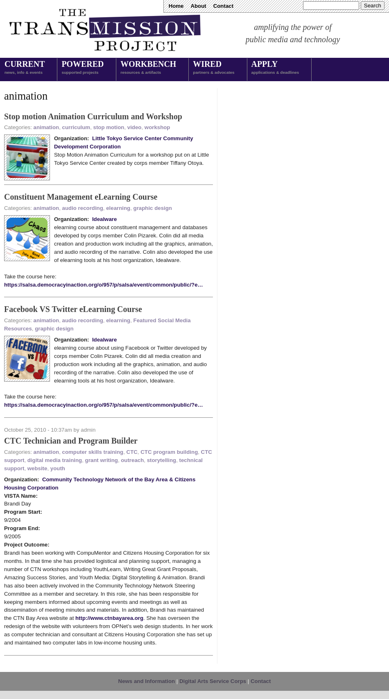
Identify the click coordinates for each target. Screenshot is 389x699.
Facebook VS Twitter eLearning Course (73, 309)
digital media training (54, 460)
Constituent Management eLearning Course (80, 196)
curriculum (76, 127)
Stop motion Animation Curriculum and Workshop (93, 116)
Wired (213, 68)
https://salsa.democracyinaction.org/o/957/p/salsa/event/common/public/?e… (103, 285)
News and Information (146, 681)
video (134, 127)
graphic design (152, 208)
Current (25, 68)
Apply (275, 68)
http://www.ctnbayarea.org (109, 618)
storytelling (161, 460)
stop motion (108, 127)
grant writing (101, 460)
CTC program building (169, 452)
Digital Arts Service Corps (212, 681)
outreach (132, 460)
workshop (157, 127)
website (37, 468)
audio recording (82, 208)
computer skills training (93, 452)
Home (176, 6)
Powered (82, 68)
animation (46, 127)
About (198, 6)
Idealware (104, 219)
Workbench (148, 68)
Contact (223, 6)
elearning (118, 208)
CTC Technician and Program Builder (71, 440)
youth (57, 468)
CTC (132, 452)
